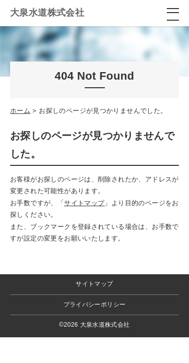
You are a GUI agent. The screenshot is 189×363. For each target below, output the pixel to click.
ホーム (20, 110)
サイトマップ (84, 203)
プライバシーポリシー (95, 304)
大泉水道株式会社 (47, 13)
